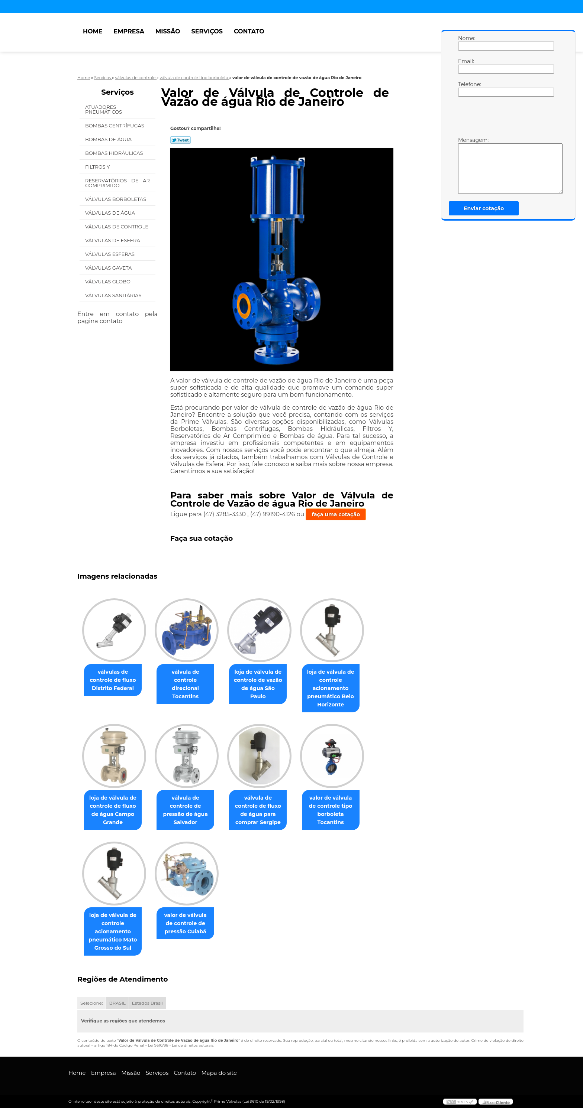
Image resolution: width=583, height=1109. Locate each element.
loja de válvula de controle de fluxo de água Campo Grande (114, 810)
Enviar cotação (484, 208)
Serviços (207, 31)
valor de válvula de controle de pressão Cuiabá (189, 924)
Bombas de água (109, 139)
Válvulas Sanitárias (114, 295)
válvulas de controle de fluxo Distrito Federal (114, 680)
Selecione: (91, 1003)
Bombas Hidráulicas (114, 153)
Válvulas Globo (108, 281)
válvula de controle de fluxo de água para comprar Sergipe (265, 810)
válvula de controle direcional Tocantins (190, 680)
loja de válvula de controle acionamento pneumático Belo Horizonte (341, 688)
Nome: (465, 43)
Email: (465, 66)
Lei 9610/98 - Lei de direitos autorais (180, 1046)
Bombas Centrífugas (115, 126)
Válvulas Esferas (110, 254)
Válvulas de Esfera (113, 240)
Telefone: (465, 89)
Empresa (128, 31)
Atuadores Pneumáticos (104, 109)
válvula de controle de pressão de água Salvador (189, 806)
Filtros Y (98, 167)
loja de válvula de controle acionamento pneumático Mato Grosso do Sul (114, 932)
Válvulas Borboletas (116, 199)
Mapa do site (219, 1073)
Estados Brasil (147, 1003)
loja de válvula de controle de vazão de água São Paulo (265, 680)
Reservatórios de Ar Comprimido (117, 183)
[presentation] (505, 118)
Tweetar (180, 140)
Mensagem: (465, 165)
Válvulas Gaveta (109, 268)
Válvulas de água (110, 213)
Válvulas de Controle (117, 227)
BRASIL (117, 1003)
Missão (167, 31)
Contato (249, 31)
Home (92, 31)
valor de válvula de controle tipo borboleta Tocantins (341, 810)
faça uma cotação (336, 514)
